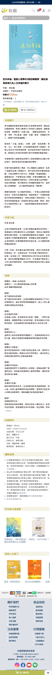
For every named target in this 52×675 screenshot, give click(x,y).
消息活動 (12, 621)
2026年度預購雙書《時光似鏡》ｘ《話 (26, 2)
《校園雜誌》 (40, 640)
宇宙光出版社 (16, 91)
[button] (33, 10)
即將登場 (39, 621)
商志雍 (12, 87)
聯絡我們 (12, 610)
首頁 (5, 18)
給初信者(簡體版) (33, 581)
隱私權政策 (13, 624)
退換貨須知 (20, 493)
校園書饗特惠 (14, 633)
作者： (6, 87)
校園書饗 (39, 617)
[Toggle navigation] (49, 10)
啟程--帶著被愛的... (13, 581)
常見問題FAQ (14, 606)
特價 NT (6, 94)
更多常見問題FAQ (14, 499)
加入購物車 (10, 109)
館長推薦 (39, 610)
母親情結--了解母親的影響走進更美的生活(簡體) (15, 540)
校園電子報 (39, 633)
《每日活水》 (40, 637)
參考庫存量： (8, 98)
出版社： (7, 91)
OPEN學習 (39, 644)
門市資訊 (12, 614)
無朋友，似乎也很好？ (39, 539)
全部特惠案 (13, 637)
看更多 (7, 411)
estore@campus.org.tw (29, 654)
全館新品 (39, 606)
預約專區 (12, 640)
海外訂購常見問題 (34, 496)
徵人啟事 (12, 617)
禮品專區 (39, 614)
